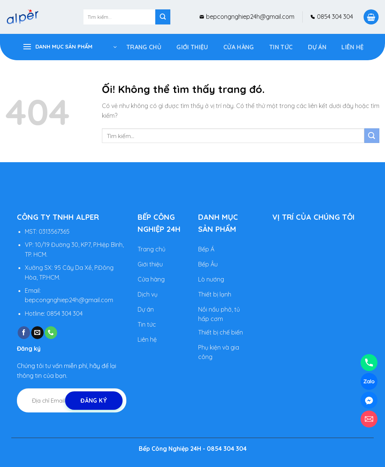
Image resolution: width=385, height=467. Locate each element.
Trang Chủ (143, 47)
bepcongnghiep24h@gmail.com (249, 16)
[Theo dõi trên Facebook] (24, 332)
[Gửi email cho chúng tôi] (37, 332)
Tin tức (281, 47)
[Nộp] (162, 16)
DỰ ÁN (317, 47)
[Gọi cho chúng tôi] (51, 332)
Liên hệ (352, 47)
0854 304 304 (334, 16)
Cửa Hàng (238, 47)
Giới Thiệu (192, 47)
